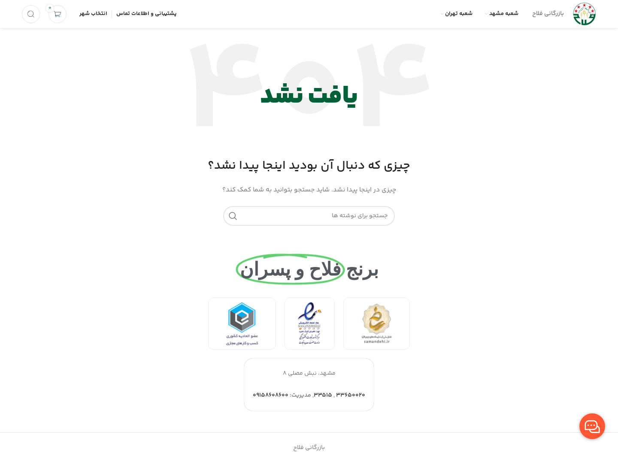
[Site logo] (584, 14)
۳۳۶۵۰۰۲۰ (350, 395)
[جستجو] (31, 14)
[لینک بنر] (377, 323)
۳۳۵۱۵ (323, 395)
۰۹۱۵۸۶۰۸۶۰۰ (270, 395)
